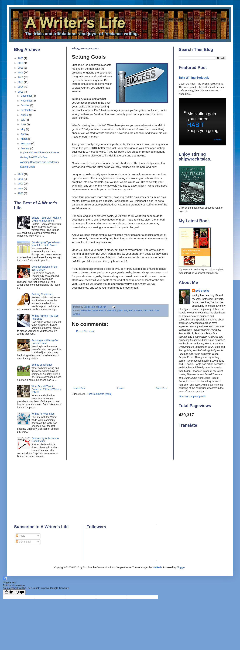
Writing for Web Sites (43, 413)
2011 (21, 178)
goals (120, 310)
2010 (21, 183)
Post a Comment (85, 331)
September (27, 110)
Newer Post (79, 388)
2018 (21, 67)
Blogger (181, 567)
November (27, 100)
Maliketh (157, 567)
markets (138, 310)
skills (157, 310)
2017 (21, 72)
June (24, 124)
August (25, 115)
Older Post (161, 388)
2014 (21, 86)
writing (76, 314)
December (27, 95)
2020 (21, 58)
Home (120, 388)
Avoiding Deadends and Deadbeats (39, 162)
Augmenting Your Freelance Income (39, 152)
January (25, 148)
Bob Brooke (202, 290)
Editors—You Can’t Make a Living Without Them (46, 219)
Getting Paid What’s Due (33, 157)
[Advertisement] (120, 360)
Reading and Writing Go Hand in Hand (45, 342)
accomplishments (89, 310)
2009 (21, 188)
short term (148, 310)
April (23, 134)
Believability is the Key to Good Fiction (45, 440)
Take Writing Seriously (194, 77)
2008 (21, 193)
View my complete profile (192, 396)
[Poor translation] (19, 592)
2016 (21, 77)
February (26, 143)
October (25, 105)
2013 (21, 91)
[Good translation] (8, 592)
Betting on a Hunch (42, 364)
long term (128, 310)
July (23, 119)
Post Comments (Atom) (99, 394)
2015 (21, 82)
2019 (21, 63)
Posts (20, 535)
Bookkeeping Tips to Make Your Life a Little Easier (46, 244)
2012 (21, 174)
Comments (23, 541)
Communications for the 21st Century (44, 268)
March (24, 138)
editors (102, 310)
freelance (111, 310)
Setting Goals (27, 166)
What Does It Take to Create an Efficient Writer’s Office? (46, 389)
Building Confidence (42, 294)
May (23, 129)
